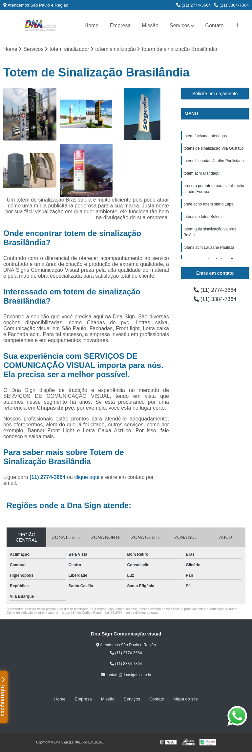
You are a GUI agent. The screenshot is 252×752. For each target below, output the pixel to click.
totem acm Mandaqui (201, 173)
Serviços (180, 25)
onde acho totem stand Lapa (208, 204)
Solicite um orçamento (215, 93)
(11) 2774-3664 (193, 5)
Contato (214, 25)
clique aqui (86, 477)
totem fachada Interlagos (205, 136)
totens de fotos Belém (202, 216)
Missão (150, 25)
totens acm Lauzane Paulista (208, 247)
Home (92, 25)
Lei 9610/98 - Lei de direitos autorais (131, 612)
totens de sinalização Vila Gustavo (213, 148)
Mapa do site (185, 699)
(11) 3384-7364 (231, 5)
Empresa (120, 25)
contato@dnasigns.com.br (126, 675)
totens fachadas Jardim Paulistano (213, 161)
